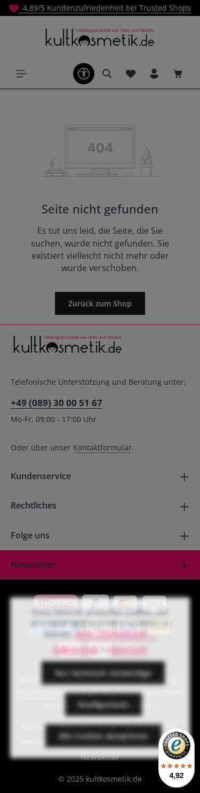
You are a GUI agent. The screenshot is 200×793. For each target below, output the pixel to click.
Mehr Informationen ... (115, 648)
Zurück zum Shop (100, 303)
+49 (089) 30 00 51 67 (56, 402)
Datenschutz (75, 663)
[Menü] (21, 73)
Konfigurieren (103, 718)
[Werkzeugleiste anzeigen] (83, 73)
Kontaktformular (102, 447)
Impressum (127, 663)
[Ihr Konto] (154, 73)
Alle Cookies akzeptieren (103, 749)
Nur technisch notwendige (103, 686)
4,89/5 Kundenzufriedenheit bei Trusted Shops (100, 8)
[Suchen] (107, 73)
